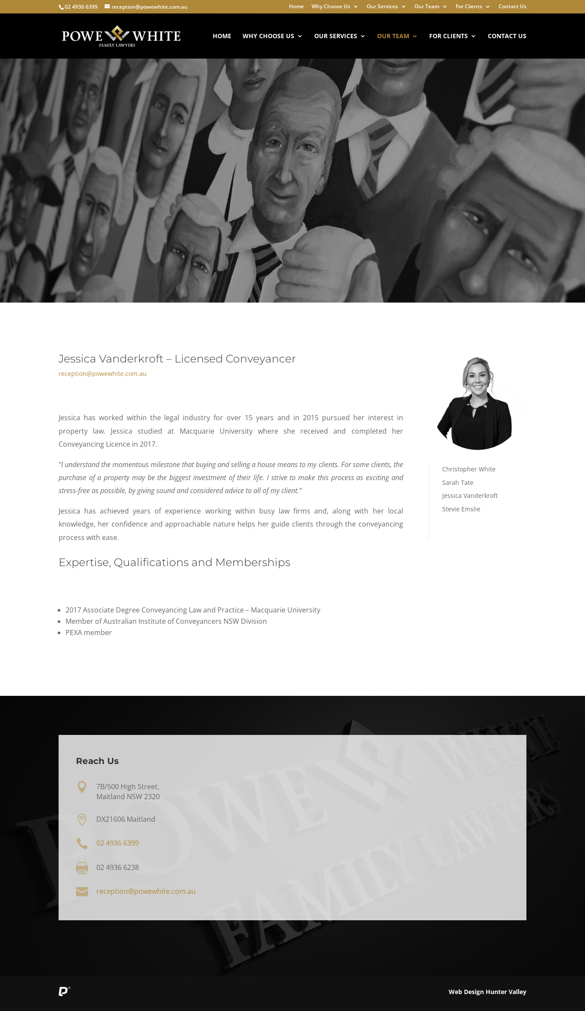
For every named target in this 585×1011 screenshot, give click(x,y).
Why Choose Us (331, 7)
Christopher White (469, 469)
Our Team (426, 7)
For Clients (469, 7)
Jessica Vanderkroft (470, 495)
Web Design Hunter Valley (487, 992)
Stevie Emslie (461, 509)
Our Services (382, 7)
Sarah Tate (457, 482)
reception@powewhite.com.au (103, 374)
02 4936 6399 (81, 6)
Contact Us (512, 7)
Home (296, 7)
